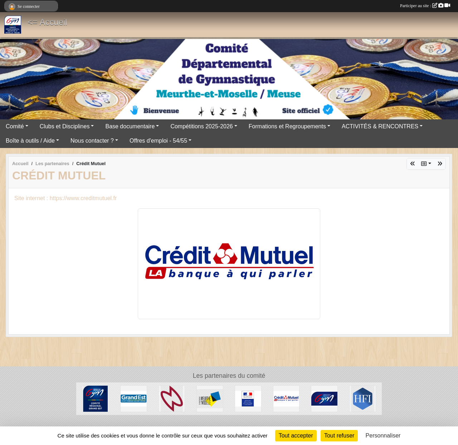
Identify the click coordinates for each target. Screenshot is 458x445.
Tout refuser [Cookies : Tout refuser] (339, 435)
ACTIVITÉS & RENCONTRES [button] (380, 126)
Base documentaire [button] (130, 126)
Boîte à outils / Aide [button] (30, 141)
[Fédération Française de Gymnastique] (324, 398)
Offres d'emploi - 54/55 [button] (158, 141)
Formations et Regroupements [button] (287, 126)
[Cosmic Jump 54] (172, 398)
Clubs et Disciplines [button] (65, 126)
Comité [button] (15, 126)
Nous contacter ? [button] (92, 141)
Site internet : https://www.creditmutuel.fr (65, 198)
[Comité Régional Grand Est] (95, 398)
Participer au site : (425, 5)
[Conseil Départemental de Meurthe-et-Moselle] (209, 398)
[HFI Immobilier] (362, 398)
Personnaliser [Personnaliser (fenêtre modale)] (383, 435)
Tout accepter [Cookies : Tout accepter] (296, 435)
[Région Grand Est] (133, 398)
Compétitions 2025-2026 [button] (201, 126)
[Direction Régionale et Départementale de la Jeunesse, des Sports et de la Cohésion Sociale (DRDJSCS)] (248, 398)
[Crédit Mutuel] (286, 398)
